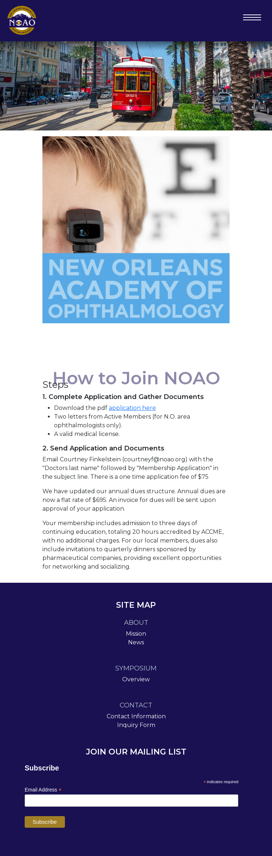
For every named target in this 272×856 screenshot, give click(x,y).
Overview (136, 679)
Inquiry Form (136, 725)
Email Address (43, 789)
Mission (136, 633)
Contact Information (136, 716)
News (136, 642)
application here (132, 407)
